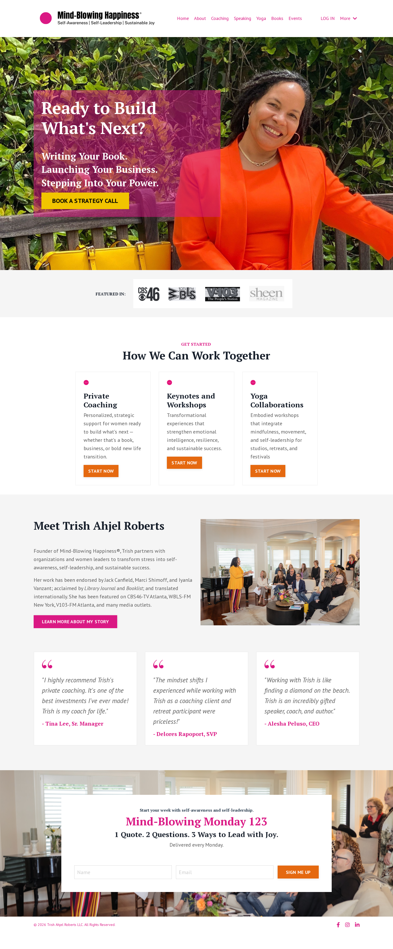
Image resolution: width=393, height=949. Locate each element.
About (200, 18)
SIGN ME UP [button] (298, 872)
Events (295, 18)
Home (183, 18)
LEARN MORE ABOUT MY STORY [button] (75, 622)
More (348, 18)
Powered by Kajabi (345, 935)
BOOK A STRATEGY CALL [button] (85, 201)
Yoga (261, 18)
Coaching (220, 18)
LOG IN (328, 18)
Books (277, 18)
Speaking (242, 18)
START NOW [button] (101, 471)
